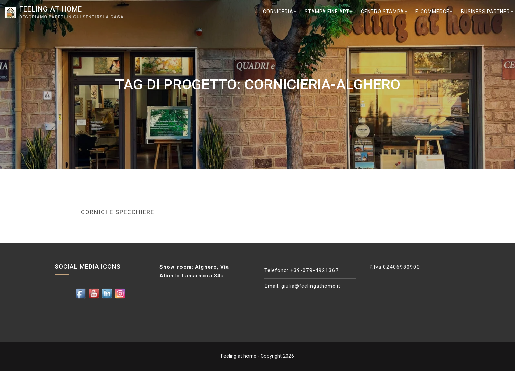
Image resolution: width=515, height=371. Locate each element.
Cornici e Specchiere (117, 211)
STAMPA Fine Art (327, 11)
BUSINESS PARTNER (485, 11)
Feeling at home (53, 9)
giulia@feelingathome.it (311, 286)
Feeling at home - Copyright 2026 (257, 356)
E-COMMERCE (432, 11)
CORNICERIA (278, 11)
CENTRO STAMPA (382, 11)
